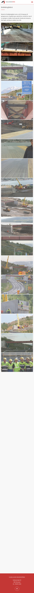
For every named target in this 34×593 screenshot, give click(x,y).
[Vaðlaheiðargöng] (8, 2)
